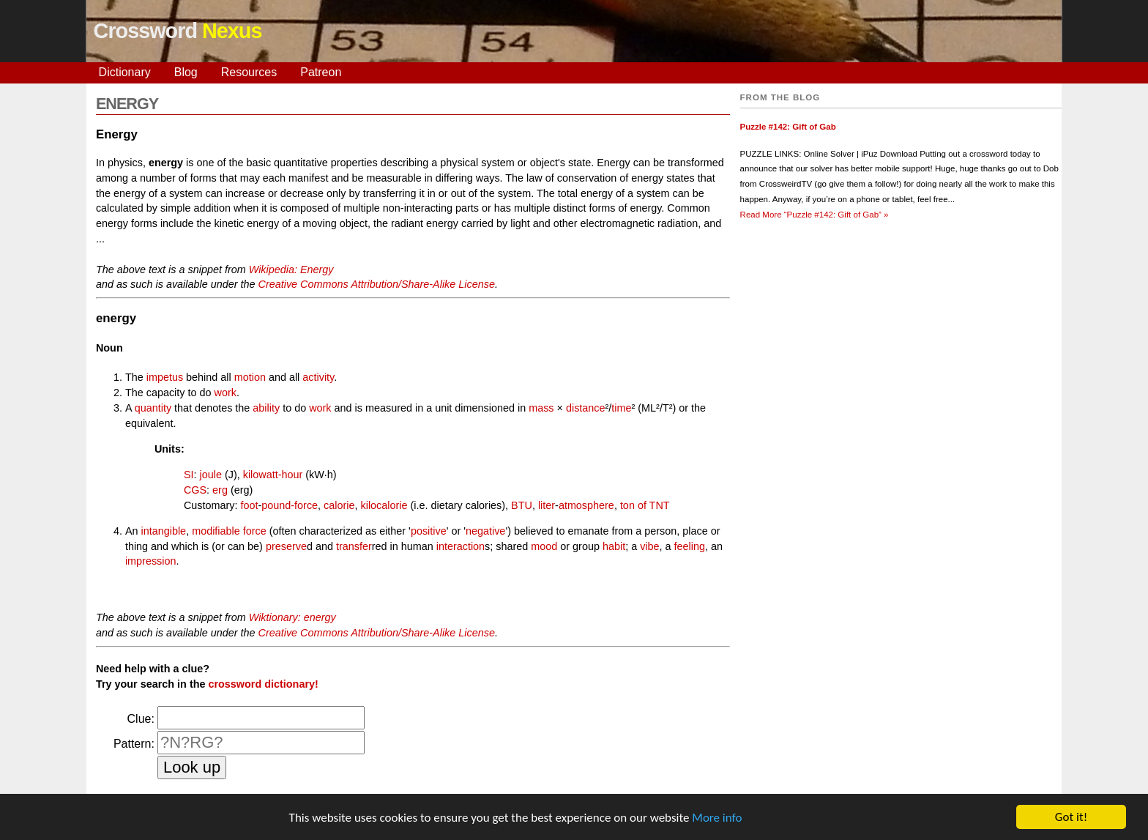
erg (220, 490)
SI (189, 474)
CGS (195, 490)
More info (717, 818)
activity (318, 377)
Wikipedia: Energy (291, 269)
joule (211, 474)
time (621, 408)
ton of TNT (645, 505)
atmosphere (586, 505)
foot (249, 505)
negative (485, 531)
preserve (286, 546)
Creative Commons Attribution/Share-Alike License (376, 284)
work (225, 392)
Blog (186, 72)
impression (150, 561)
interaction (460, 546)
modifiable (216, 531)
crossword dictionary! (263, 684)
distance (585, 408)
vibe (649, 546)
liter (546, 505)
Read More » (814, 214)
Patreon (320, 72)
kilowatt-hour (273, 474)
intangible (164, 531)
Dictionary (125, 72)
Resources (249, 72)
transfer (354, 546)
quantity (153, 408)
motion (250, 377)
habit (614, 546)
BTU (521, 505)
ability (266, 408)
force (254, 531)
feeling (689, 546)
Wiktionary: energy (292, 617)
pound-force (289, 505)
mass (541, 408)
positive (429, 531)
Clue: (140, 719)
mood (544, 546)
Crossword (178, 30)
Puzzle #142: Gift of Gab (788, 126)
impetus (164, 377)
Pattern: (133, 743)
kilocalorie (384, 505)
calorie (339, 505)
